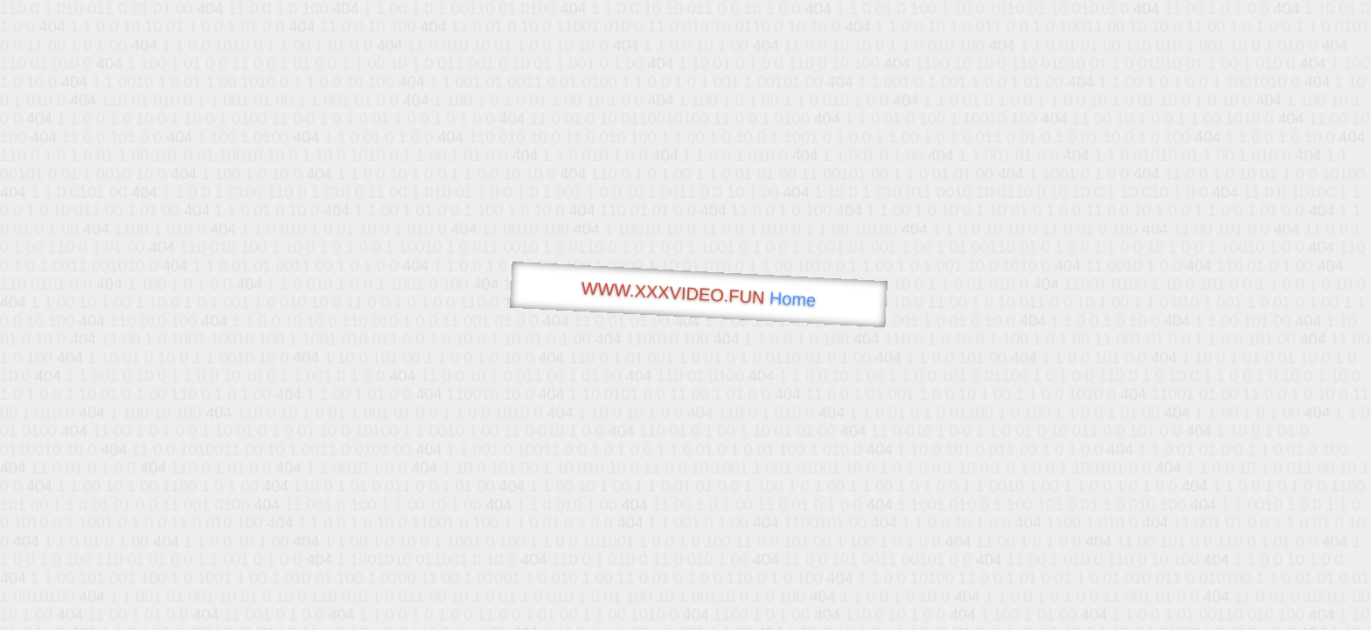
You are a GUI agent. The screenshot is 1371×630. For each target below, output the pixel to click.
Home (792, 299)
